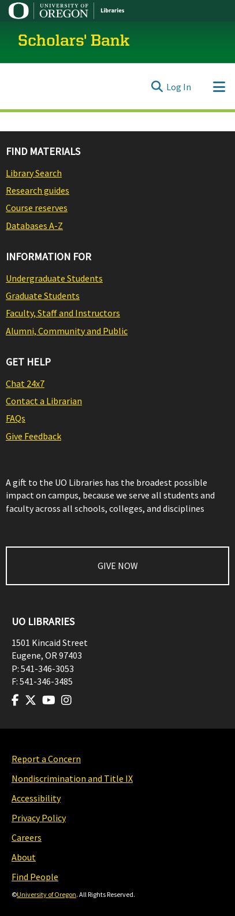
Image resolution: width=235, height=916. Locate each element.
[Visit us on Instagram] (66, 700)
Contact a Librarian (44, 401)
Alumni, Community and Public (67, 331)
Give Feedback (33, 436)
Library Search (34, 173)
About (24, 857)
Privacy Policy (39, 817)
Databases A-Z (34, 225)
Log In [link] (178, 87)
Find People (35, 876)
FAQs (15, 418)
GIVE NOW (118, 565)
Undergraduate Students (54, 278)
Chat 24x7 (25, 383)
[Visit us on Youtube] (48, 700)
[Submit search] (157, 87)
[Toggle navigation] (219, 86)
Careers (27, 837)
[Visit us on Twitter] (30, 700)
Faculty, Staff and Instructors (63, 313)
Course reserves (37, 207)
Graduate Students (43, 295)
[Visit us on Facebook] (15, 700)
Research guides (37, 190)
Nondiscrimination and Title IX (72, 778)
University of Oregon (46, 894)
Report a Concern (46, 758)
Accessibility (36, 798)
